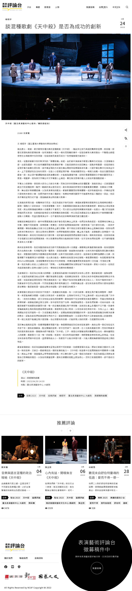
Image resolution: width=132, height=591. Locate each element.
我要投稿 (90, 7)
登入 (106, 7)
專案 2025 (102, 497)
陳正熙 (48, 467)
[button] (62, 431)
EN (118, 7)
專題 (38, 7)
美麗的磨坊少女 (117, 497)
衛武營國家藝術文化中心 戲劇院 (61, 502)
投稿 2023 (31, 395)
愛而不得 (94, 502)
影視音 (47, 7)
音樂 (20, 395)
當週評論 (36, 497)
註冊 (101, 7)
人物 (57, 7)
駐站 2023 (15, 497)
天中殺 (42, 395)
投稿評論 (52, 395)
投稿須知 (39, 558)
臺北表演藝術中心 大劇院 (80, 395)
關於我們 (8, 558)
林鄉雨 (92, 467)
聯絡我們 (24, 558)
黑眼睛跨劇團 (101, 395)
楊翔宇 (8, 19)
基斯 (125, 502)
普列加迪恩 (106, 502)
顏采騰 (4, 467)
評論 (29, 7)
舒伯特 (117, 502)
